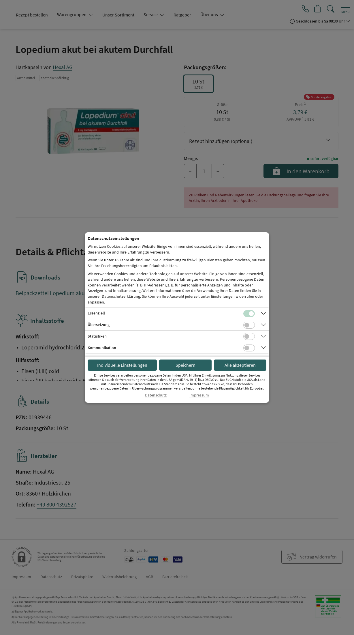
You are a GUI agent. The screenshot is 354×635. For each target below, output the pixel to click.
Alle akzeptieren (240, 365)
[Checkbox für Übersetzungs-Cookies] (249, 325)
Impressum (199, 395)
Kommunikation (102, 347)
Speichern (185, 365)
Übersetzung (99, 324)
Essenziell (96, 313)
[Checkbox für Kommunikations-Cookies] (249, 347)
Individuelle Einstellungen (122, 365)
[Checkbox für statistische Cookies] (249, 336)
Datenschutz (156, 395)
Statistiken (97, 336)
